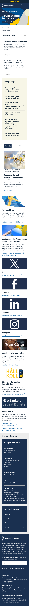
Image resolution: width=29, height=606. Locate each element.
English (9, 11)
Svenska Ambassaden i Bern (11, 275)
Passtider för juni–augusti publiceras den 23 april (13, 177)
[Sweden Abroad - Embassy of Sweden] (9, 5)
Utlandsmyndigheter (13, 28)
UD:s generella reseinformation (12, 595)
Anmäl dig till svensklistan (10, 365)
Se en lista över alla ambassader (12, 568)
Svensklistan (6, 585)
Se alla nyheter (8, 190)
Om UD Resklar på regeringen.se (12, 394)
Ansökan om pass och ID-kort (11, 222)
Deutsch (14, 11)
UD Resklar (5, 575)
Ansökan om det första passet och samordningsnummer (13, 254)
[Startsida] (3, 27)
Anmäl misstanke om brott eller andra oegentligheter (12, 429)
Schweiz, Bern (9, 36)
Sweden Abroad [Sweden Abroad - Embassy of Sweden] (14, 1)
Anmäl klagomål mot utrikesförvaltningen (8, 424)
